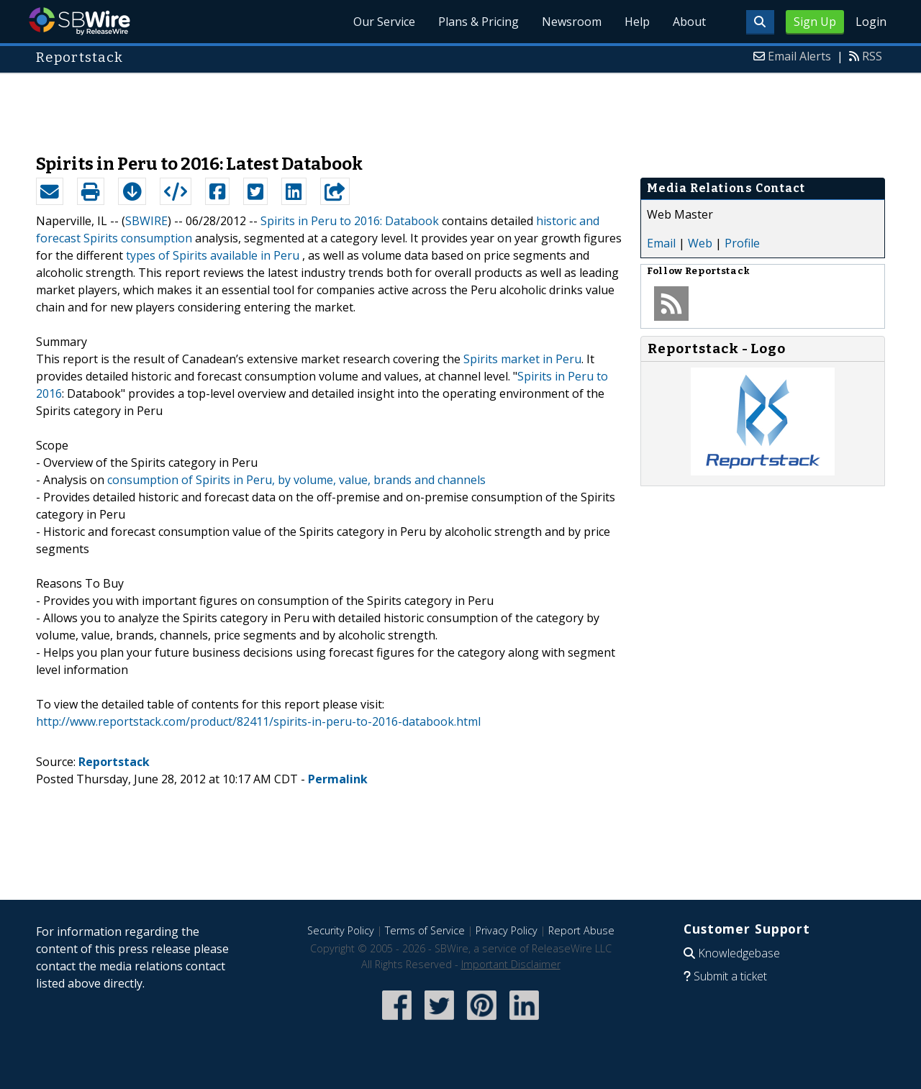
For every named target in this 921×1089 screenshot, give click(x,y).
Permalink (338, 779)
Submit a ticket (730, 976)
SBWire (79, 21)
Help (637, 21)
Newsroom (572, 21)
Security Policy (340, 930)
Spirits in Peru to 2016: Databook (349, 221)
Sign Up (815, 21)
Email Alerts (799, 56)
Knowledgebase (739, 953)
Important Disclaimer (511, 964)
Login (871, 21)
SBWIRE (146, 221)
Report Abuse (581, 930)
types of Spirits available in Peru (212, 255)
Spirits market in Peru (522, 359)
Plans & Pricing (478, 21)
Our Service (384, 21)
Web (700, 243)
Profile (742, 243)
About (689, 21)
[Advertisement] (460, 106)
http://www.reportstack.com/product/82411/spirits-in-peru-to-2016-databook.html (258, 721)
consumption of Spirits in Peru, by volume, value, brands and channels (296, 480)
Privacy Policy (506, 930)
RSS (872, 56)
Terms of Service (425, 930)
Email (661, 243)
